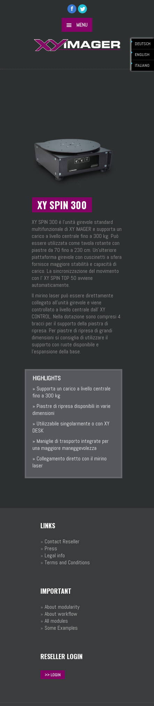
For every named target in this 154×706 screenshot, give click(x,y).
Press (51, 548)
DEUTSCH (143, 44)
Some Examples (61, 627)
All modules (56, 620)
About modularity (62, 606)
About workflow (61, 613)
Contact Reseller (62, 541)
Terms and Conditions (67, 562)
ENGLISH (142, 54)
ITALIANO (142, 65)
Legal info (55, 555)
